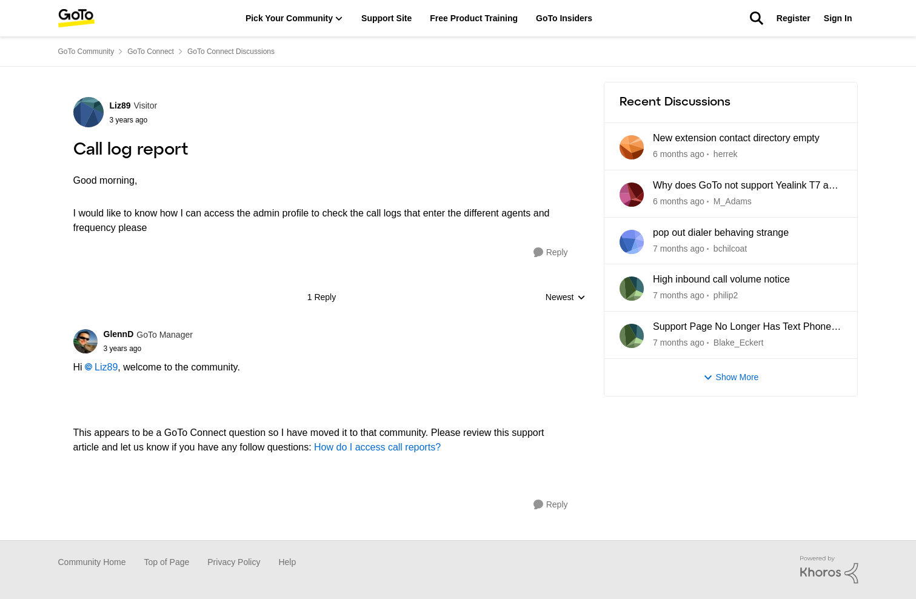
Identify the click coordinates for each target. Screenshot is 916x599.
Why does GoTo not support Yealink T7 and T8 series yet (746, 186)
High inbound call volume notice (721, 279)
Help (287, 562)
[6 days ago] (678, 295)
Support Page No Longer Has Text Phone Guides (742, 327)
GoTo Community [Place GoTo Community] (86, 51)
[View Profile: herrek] (632, 147)
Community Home (92, 562)
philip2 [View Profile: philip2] (725, 295)
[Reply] (550, 252)
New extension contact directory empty (736, 138)
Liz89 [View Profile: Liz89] (120, 105)
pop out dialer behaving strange (721, 232)
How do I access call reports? (377, 447)
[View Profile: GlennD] (85, 341)
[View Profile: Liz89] (88, 112)
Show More (731, 377)
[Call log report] (148, 348)
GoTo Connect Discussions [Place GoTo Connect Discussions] (231, 51)
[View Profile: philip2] (632, 288)
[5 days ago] (678, 201)
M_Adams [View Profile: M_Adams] (732, 201)
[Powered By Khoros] (829, 570)
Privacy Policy (233, 562)
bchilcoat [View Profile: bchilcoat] (729, 248)
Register (794, 18)
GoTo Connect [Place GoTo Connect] (150, 51)
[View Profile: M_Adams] (632, 194)
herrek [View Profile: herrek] (725, 154)
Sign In (838, 18)
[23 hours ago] (678, 154)
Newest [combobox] (566, 298)
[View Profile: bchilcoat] (632, 242)
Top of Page (167, 562)
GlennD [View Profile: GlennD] (119, 334)
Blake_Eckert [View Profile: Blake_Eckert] (738, 342)
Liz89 (106, 367)
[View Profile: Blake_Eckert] (632, 336)
